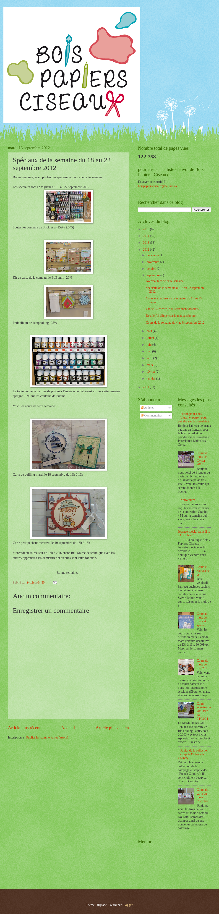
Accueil (68, 727)
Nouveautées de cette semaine (165, 281)
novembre (153, 262)
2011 (146, 387)
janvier (151, 378)
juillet (151, 338)
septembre (153, 275)
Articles (147, 407)
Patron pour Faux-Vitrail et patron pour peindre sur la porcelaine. (194, 417)
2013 (146, 242)
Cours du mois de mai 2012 (203, 664)
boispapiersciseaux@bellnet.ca (157, 186)
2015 (146, 229)
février (151, 371)
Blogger (127, 905)
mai (149, 351)
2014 (146, 236)
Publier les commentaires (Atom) (47, 737)
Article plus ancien (112, 727)
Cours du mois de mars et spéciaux (202, 619)
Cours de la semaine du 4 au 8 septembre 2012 (175, 322)
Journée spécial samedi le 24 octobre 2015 (194, 533)
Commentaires (152, 415)
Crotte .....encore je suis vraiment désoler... (173, 309)
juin (149, 344)
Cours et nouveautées (203, 570)
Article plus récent (24, 727)
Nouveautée (188, 500)
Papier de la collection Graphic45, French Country (193, 754)
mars (150, 365)
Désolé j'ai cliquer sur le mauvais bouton (171, 315)
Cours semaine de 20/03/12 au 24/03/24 (204, 711)
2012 (146, 249)
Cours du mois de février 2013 (202, 458)
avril (150, 358)
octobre (152, 268)
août (150, 331)
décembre (153, 255)
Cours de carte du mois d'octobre (203, 795)
